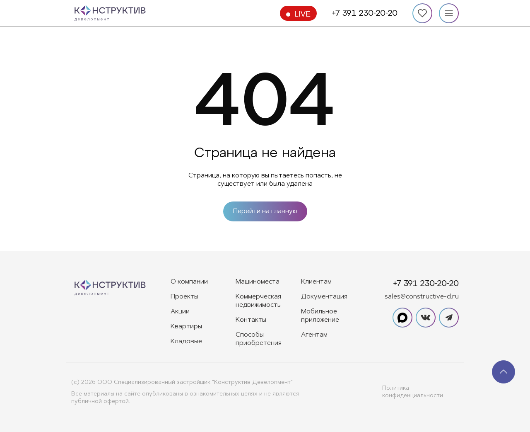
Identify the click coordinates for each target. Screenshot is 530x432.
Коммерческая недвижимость (258, 301)
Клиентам (316, 282)
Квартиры (186, 326)
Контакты (251, 320)
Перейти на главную (265, 211)
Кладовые (186, 341)
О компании (189, 282)
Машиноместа (257, 282)
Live (302, 14)
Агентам (314, 335)
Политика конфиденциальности (412, 392)
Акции (180, 311)
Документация (324, 297)
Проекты (184, 297)
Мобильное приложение (320, 315)
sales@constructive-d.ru (422, 297)
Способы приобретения (259, 339)
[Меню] (449, 13)
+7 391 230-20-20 (365, 13)
